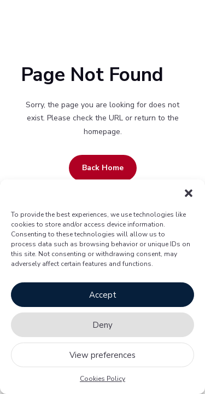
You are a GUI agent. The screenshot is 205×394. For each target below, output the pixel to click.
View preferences (102, 355)
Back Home (103, 168)
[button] (188, 193)
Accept (102, 294)
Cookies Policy (102, 378)
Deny (102, 325)
